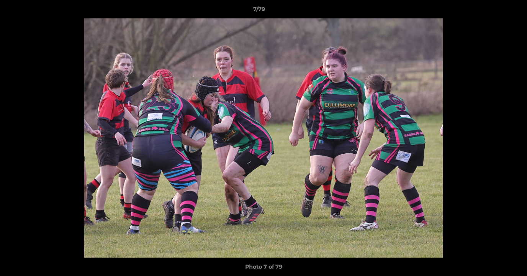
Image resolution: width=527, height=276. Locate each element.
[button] (494, 11)
